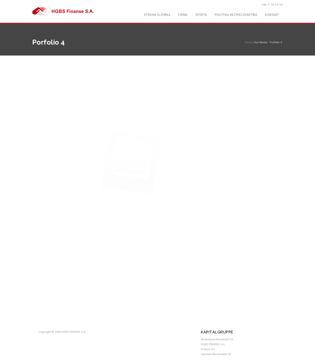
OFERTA (201, 15)
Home (248, 42)
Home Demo (260, 267)
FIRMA (183, 15)
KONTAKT (272, 15)
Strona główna (157, 15)
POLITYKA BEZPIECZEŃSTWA (236, 15)
